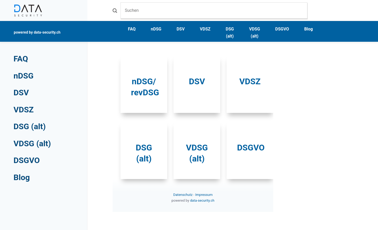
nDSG (156, 29)
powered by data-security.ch (37, 32)
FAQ (132, 29)
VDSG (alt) (254, 33)
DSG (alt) (230, 33)
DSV (181, 29)
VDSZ (205, 29)
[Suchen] (214, 10)
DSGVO (282, 29)
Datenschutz (183, 195)
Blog (308, 29)
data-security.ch (202, 200)
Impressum (204, 195)
